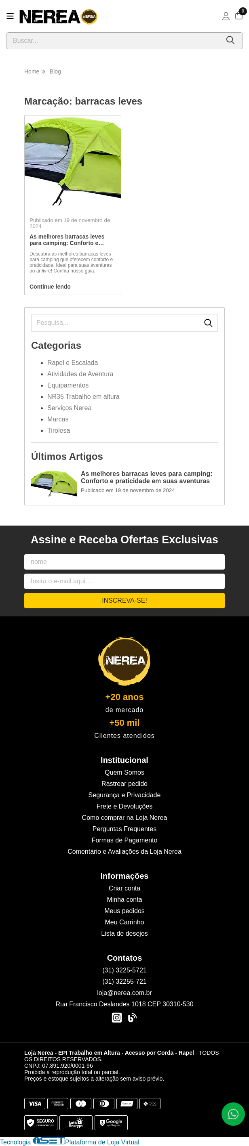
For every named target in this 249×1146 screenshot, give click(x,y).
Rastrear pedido (124, 783)
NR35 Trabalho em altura (83, 396)
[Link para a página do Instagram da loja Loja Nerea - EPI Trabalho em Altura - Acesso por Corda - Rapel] (116, 1017)
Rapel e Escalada (72, 362)
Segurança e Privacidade (125, 795)
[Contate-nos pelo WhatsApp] (233, 1114)
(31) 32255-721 (124, 981)
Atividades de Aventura (80, 374)
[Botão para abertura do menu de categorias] (10, 16)
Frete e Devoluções (125, 806)
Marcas (57, 419)
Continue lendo (50, 286)
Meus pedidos (124, 910)
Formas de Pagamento (125, 840)
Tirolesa (58, 430)
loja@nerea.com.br (124, 992)
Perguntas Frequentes (124, 828)
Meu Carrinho (124, 922)
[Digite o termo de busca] (112, 41)
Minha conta (124, 899)
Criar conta (124, 888)
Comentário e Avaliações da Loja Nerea (124, 851)
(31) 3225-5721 (124, 970)
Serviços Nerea (69, 407)
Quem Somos (124, 772)
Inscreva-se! (124, 600)
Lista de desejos (124, 933)
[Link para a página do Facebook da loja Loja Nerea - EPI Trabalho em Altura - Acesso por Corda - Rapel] (132, 1017)
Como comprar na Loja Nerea (124, 817)
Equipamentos (68, 385)
